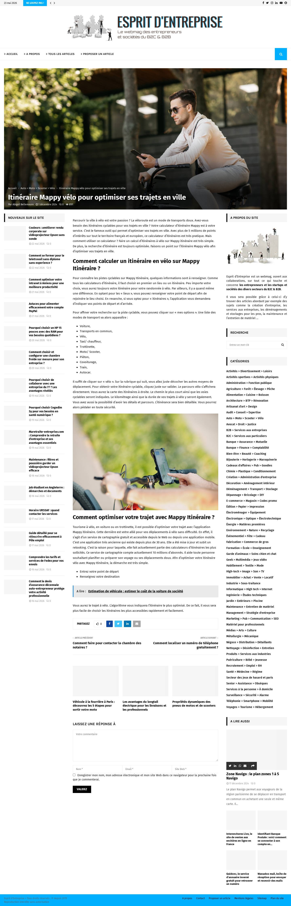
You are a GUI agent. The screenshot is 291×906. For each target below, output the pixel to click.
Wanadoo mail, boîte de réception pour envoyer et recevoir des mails (272, 877)
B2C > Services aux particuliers (246, 436)
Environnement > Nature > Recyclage (250, 530)
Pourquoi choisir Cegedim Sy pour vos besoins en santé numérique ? (45, 411)
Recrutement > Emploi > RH (244, 665)
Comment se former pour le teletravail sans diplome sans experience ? (46, 259)
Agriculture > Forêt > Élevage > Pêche (250, 389)
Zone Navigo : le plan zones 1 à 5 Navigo (252, 776)
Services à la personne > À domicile (249, 689)
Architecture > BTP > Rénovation (247, 400)
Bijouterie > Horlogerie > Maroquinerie (251, 459)
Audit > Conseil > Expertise (243, 412)
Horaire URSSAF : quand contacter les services (44, 512)
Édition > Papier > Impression (245, 506)
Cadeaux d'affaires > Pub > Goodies (249, 465)
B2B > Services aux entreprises (246, 430)
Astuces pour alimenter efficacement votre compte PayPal (46, 307)
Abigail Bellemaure (23, 204)
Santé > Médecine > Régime (244, 671)
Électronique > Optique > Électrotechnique (253, 518)
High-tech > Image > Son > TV (245, 571)
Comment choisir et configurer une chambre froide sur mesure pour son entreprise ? (46, 357)
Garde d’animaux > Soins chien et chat (251, 554)
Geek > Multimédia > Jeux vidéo (246, 559)
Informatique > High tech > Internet (249, 589)
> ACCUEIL (11, 54)
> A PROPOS (32, 54)
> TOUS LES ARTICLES (60, 54)
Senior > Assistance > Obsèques (247, 683)
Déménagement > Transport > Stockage (252, 489)
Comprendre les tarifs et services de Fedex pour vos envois (46, 560)
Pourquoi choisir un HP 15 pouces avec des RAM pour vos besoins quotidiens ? (46, 331)
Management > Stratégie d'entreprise (250, 613)
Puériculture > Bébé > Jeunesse (246, 660)
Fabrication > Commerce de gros (247, 542)
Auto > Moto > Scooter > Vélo (245, 418)
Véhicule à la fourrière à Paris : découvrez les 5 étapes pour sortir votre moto (94, 705)
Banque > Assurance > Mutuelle (246, 442)
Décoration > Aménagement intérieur (250, 483)
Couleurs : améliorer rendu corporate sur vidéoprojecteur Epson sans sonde (47, 233)
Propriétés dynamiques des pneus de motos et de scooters (193, 704)
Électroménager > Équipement (246, 512)
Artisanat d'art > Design (241, 406)
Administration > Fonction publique (249, 383)
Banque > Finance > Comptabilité (247, 447)
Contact (200, 898)
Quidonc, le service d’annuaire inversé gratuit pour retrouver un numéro (239, 878)
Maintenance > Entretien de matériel (250, 607)
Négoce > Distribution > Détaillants (249, 642)
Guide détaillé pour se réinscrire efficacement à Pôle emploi (45, 536)
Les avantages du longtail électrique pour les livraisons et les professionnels (144, 705)
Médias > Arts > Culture (241, 630)
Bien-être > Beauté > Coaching (246, 454)
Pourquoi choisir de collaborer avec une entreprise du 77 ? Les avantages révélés (43, 385)
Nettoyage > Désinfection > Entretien (250, 648)
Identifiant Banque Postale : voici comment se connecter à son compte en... (272, 838)
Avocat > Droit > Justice (241, 424)
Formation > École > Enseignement (248, 548)
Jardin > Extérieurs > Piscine (244, 601)
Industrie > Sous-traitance (243, 583)
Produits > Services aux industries (248, 654)
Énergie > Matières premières (245, 524)
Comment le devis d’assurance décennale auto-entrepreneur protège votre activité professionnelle (46, 589)
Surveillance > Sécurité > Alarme (247, 695)
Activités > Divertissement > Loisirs (249, 371)
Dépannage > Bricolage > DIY (245, 495)
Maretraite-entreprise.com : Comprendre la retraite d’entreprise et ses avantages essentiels (46, 437)
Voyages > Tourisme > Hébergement (249, 707)
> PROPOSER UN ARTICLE (97, 54)
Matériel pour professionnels (245, 624)
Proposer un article (219, 898)
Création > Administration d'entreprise (251, 477)
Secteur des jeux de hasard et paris (249, 677)
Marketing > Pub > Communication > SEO (252, 618)
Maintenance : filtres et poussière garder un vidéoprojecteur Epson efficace (43, 465)
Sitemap (262, 898)
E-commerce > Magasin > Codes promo (251, 501)
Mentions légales (243, 898)
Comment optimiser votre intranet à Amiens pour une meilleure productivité (46, 283)
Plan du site (277, 898)
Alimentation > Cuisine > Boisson (247, 395)
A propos (187, 898)
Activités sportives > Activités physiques (252, 377)
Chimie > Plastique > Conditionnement (251, 471)
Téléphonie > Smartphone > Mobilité (249, 701)
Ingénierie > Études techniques (246, 595)
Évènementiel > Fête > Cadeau (245, 536)
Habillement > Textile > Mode (245, 565)
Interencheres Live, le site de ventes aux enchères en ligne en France (239, 838)
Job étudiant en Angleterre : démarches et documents (46, 489)
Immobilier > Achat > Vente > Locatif (249, 577)
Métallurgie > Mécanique (242, 636)
